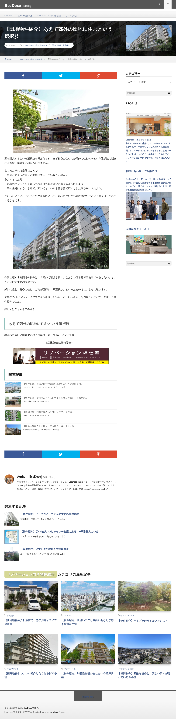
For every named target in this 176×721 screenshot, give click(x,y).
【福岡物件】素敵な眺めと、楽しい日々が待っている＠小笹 (144, 677)
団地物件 (11, 615)
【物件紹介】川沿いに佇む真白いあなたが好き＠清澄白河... (52, 383)
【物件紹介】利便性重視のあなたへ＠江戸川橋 (87, 677)
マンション (68, 615)
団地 (54, 45)
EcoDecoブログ (31, 710)
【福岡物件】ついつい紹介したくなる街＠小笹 (30, 677)
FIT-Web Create (32, 714)
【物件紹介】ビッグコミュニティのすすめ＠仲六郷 (49, 513)
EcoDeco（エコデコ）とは (54, 15)
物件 (59, 45)
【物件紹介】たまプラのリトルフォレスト (144, 623)
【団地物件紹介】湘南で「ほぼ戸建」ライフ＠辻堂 (30, 623)
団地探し (66, 45)
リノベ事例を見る (27, 15)
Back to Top (88, 698)
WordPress (60, 714)
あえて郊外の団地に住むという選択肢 (38, 323)
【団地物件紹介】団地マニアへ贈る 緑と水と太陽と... (50, 426)
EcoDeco (8, 15)
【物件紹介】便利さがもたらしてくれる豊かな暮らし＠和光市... (55, 398)
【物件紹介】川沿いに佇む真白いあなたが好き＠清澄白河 (87, 623)
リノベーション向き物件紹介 (34, 45)
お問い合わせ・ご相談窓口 (143, 171)
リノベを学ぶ (79, 15)
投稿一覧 (47, 477)
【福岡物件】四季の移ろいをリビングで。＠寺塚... (48, 412)
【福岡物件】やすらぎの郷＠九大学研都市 (44, 548)
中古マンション (127, 615)
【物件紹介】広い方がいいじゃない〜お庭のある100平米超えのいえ (59, 531)
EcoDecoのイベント (139, 228)
